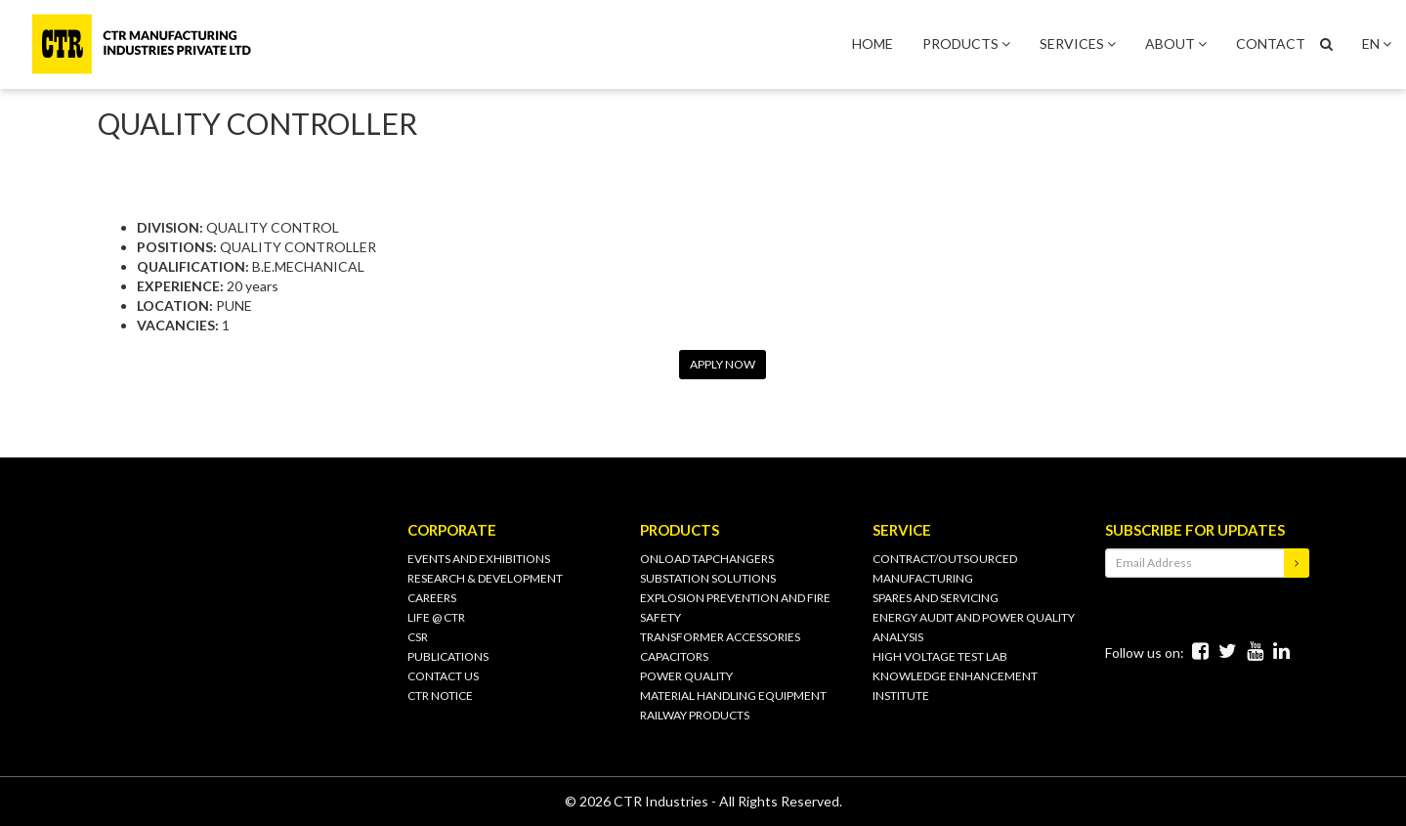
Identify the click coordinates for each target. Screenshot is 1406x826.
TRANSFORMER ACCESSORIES (720, 637)
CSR (417, 637)
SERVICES (1078, 43)
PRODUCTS (966, 43)
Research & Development (485, 578)
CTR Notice (440, 695)
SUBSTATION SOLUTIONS (708, 578)
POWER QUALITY (686, 676)
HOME (872, 43)
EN (1376, 43)
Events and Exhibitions (478, 558)
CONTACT (1270, 43)
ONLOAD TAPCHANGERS (707, 558)
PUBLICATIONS (448, 656)
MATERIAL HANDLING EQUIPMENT (733, 695)
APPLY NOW (722, 364)
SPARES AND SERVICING (936, 597)
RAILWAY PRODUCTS (694, 715)
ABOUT (1176, 43)
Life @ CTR (436, 617)
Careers (431, 597)
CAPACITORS (674, 656)
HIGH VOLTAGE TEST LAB (940, 656)
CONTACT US (443, 676)
